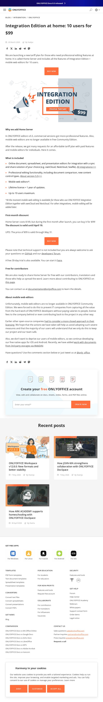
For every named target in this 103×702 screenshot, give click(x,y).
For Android (59, 558)
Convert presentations (14, 604)
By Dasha (31, 523)
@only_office (83, 352)
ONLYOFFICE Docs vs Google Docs (19, 634)
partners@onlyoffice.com (78, 634)
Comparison (11, 626)
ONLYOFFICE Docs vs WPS (16, 645)
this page (10, 282)
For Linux (28, 558)
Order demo (75, 614)
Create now (81, 404)
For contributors (44, 605)
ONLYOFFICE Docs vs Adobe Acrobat (20, 648)
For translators (44, 608)
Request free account (46, 593)
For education (45, 570)
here (59, 260)
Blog (8, 17)
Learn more (69, 680)
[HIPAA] (72, 580)
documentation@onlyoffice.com (44, 289)
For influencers (44, 612)
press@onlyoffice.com (75, 638)
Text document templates (15, 578)
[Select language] (97, 9)
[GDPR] (78, 580)
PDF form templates (13, 575)
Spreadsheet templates (14, 582)
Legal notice (74, 618)
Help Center (74, 597)
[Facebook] (7, 48)
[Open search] (90, 9)
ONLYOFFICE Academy (79, 600)
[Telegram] (24, 48)
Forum (72, 593)
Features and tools (45, 590)
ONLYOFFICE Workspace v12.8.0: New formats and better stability (23, 466)
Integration (19, 17)
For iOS (74, 558)
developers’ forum (50, 253)
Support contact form (78, 611)
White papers (75, 607)
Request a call (60, 641)
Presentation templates (15, 586)
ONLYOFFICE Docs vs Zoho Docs (18, 638)
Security (74, 570)
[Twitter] (11, 48)
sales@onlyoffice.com (75, 631)
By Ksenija (30, 475)
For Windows (13, 558)
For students (43, 575)
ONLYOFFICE (34, 17)
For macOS (43, 558)
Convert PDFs (11, 608)
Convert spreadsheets (14, 601)
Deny (18, 689)
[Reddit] (20, 48)
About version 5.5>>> (31, 176)
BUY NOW (51, 71)
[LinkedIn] (15, 48)
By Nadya (29, 42)
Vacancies (42, 616)
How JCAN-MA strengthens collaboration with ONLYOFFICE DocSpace (75, 466)
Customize (37, 689)
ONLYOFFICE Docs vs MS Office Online (20, 631)
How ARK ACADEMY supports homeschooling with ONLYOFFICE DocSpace (26, 514)
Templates (10, 570)
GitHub (28, 253)
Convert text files (12, 597)
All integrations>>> (86, 166)
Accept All (55, 689)
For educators (43, 578)
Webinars (73, 604)
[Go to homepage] (17, 9)
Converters (11, 592)
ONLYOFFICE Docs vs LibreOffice (18, 641)
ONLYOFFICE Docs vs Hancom (17, 652)
